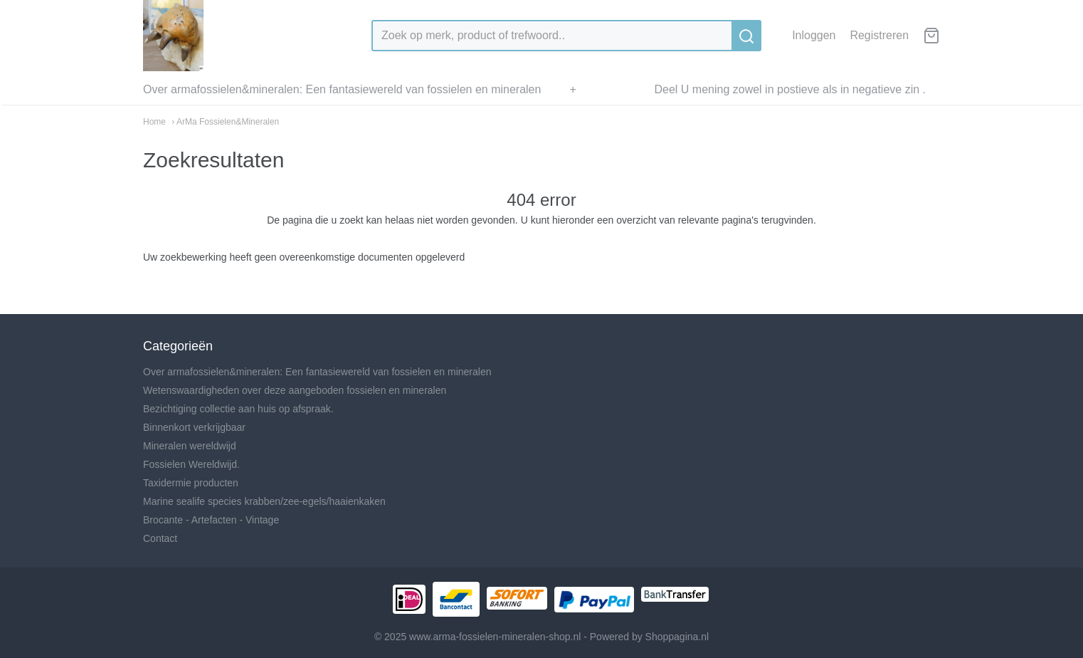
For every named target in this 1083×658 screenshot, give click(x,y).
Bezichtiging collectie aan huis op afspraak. (238, 408)
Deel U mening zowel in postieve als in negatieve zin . (790, 89)
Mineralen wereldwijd (189, 445)
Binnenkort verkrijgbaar (194, 427)
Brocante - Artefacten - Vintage (211, 520)
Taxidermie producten (190, 483)
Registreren (879, 35)
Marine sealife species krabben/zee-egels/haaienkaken (264, 501)
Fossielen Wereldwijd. (191, 464)
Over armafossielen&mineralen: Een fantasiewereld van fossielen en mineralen (342, 89)
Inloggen (813, 35)
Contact (160, 538)
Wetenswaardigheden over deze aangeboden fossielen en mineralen (294, 390)
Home (154, 122)
